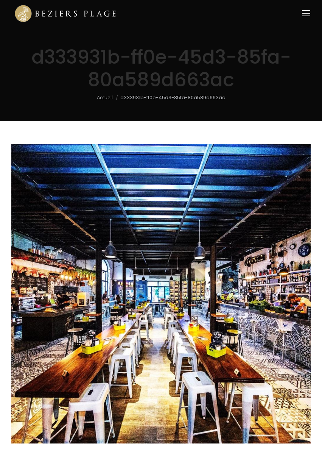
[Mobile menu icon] (306, 13)
